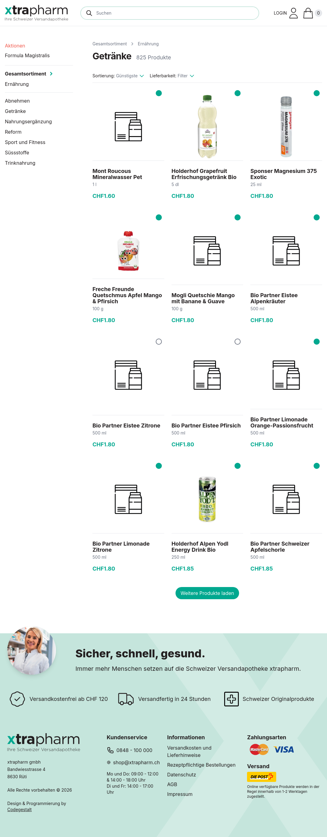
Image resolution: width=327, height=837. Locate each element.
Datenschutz (181, 775)
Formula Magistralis (27, 55)
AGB (172, 784)
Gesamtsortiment (109, 43)
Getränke (15, 111)
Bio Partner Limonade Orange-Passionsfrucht (281, 422)
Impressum (180, 794)
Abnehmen (17, 101)
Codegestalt (19, 809)
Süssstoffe (17, 152)
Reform (13, 132)
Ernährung (148, 43)
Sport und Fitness (25, 142)
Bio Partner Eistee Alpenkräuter (274, 298)
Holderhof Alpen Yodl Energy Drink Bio (200, 546)
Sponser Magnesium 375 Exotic (283, 174)
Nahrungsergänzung (28, 121)
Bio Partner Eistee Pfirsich (206, 425)
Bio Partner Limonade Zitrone (121, 546)
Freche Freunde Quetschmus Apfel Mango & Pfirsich (127, 295)
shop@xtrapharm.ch (136, 762)
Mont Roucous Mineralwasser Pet (117, 174)
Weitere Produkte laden (207, 593)
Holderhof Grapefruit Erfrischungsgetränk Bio (204, 174)
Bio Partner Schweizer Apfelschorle (279, 546)
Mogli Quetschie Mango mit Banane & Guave (203, 298)
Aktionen (15, 46)
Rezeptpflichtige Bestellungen (201, 765)
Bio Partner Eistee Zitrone (126, 425)
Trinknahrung (20, 163)
